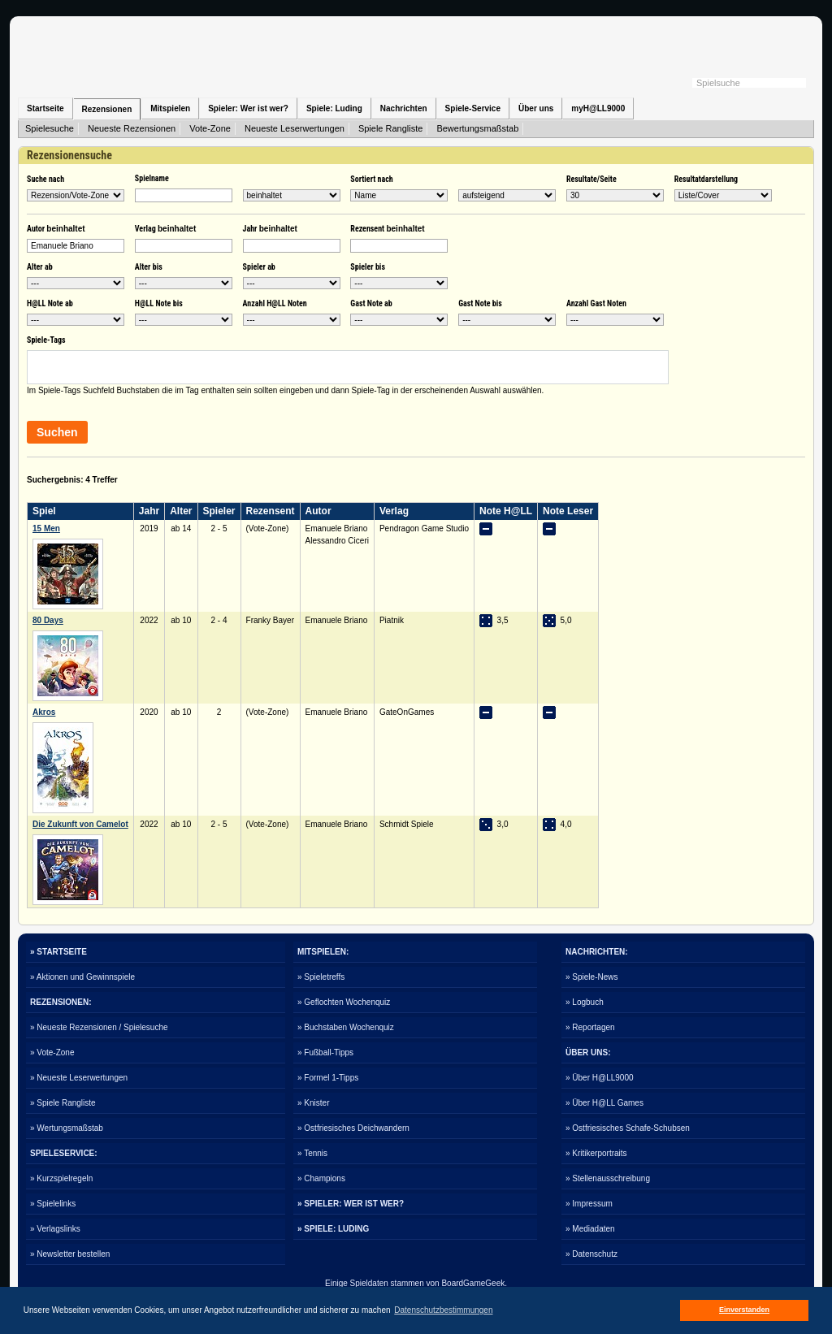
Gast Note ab (371, 303)
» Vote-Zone (52, 1052)
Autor (56, 228)
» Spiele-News (592, 976)
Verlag (165, 228)
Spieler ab (259, 266)
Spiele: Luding (334, 108)
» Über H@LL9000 (600, 1077)
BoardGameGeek (473, 1283)
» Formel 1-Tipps (327, 1077)
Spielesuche (49, 128)
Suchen (57, 432)
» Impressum (589, 1203)
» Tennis (312, 1153)
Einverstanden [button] (744, 1310)
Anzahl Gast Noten (596, 303)
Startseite (45, 108)
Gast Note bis (480, 303)
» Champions (321, 1178)
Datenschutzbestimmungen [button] (443, 1310)
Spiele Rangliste (390, 128)
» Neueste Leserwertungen (79, 1077)
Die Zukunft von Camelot (80, 824)
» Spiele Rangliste (63, 1102)
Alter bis (148, 266)
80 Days (47, 620)
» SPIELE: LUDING (333, 1228)
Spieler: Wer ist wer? (248, 108)
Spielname (152, 178)
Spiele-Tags (46, 340)
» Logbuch (585, 1002)
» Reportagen (590, 1027)
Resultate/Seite (591, 179)
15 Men (46, 528)
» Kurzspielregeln (61, 1178)
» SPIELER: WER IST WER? (350, 1203)
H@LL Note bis (159, 303)
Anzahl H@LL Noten (275, 303)
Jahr (270, 228)
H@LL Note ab (50, 303)
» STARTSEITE (58, 951)
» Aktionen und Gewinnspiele (82, 976)
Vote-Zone (210, 128)
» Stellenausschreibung (608, 1178)
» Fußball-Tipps (325, 1052)
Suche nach (45, 179)
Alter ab (40, 266)
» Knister (313, 1102)
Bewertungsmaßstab (477, 128)
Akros (43, 712)
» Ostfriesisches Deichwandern (353, 1128)
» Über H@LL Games (605, 1102)
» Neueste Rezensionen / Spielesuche (99, 1027)
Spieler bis (367, 266)
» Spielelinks (53, 1203)
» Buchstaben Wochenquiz (345, 1027)
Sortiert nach (371, 179)
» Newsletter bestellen (70, 1254)
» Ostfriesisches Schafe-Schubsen (628, 1128)
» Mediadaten (590, 1228)
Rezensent (387, 228)
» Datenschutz (592, 1254)
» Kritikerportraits (596, 1153)
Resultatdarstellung (706, 179)
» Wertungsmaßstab (66, 1128)
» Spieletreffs (320, 976)
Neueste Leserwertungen (294, 128)
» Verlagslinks (55, 1228)
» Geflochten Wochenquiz (343, 1002)
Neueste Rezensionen (132, 128)
